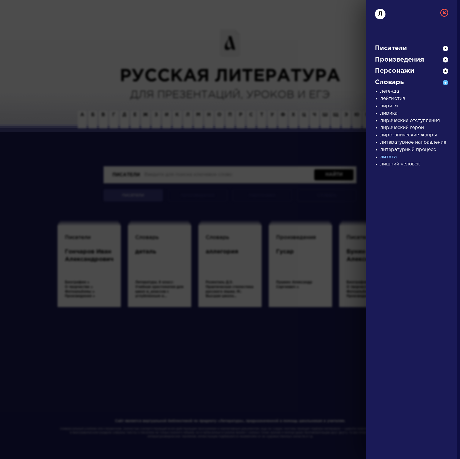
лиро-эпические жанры (408, 135)
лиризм (389, 106)
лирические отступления (410, 120)
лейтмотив (392, 98)
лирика (389, 113)
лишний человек (400, 164)
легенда (389, 91)
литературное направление (413, 142)
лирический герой (402, 128)
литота (388, 157)
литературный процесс (408, 150)
